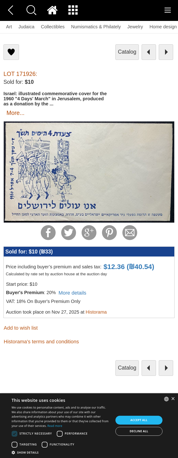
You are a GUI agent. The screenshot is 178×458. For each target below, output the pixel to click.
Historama (96, 312)
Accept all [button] (139, 420)
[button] (61, 452)
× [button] (173, 399)
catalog (127, 52)
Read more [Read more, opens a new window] (55, 426)
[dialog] (89, 425)
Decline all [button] (139, 431)
